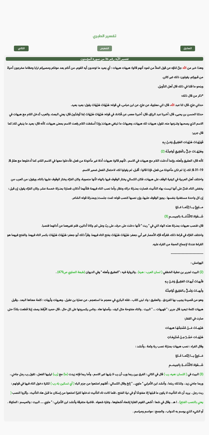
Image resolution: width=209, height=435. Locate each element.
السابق (187, 48)
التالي (21, 48)
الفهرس (104, 48)
